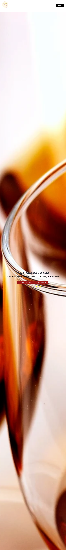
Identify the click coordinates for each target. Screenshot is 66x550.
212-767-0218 (36, 287)
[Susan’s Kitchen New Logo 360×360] (5, 1)
